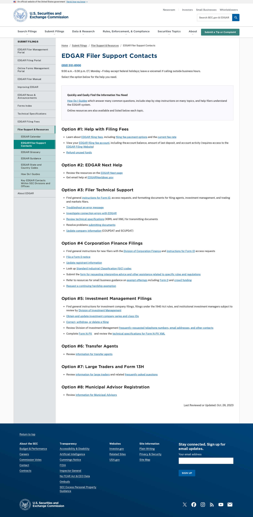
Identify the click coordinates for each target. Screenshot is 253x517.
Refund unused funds (79, 152)
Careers (24, 454)
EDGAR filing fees (92, 137)
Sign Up (187, 473)
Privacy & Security (150, 454)
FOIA (63, 465)
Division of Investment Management (100, 310)
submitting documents (102, 225)
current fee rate (167, 137)
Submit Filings (79, 45)
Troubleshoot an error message (85, 207)
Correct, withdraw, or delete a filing (87, 322)
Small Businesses (206, 9)
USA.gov (114, 459)
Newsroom (169, 9)
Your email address (190, 454)
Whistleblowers (229, 9)
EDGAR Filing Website (79, 146)
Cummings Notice (70, 459)
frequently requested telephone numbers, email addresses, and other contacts (166, 327)
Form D (164, 280)
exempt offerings (137, 280)
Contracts (25, 470)
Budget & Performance (33, 448)
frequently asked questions (141, 374)
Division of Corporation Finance (142, 251)
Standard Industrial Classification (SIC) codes (103, 268)
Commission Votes (30, 459)
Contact (24, 465)
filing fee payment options (131, 137)
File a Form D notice (78, 257)
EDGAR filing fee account (94, 142)
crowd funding (183, 280)
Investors (187, 9)
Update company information (83, 230)
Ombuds (65, 481)
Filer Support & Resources (105, 45)
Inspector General (70, 470)
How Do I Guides (77, 100)
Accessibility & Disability (75, 448)
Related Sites (117, 454)
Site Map (144, 459)
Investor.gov (116, 448)
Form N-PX (85, 333)
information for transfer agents (94, 354)
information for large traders (93, 374)
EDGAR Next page (112, 172)
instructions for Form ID (96, 197)
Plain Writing (147, 448)
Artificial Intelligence (72, 454)
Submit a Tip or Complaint (220, 32)
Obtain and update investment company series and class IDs (102, 316)
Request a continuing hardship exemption (91, 286)
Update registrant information (84, 262)
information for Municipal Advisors (96, 394)
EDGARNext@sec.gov (100, 177)
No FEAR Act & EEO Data (75, 476)
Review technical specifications (85, 219)
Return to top (27, 434)
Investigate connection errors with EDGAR (91, 213)
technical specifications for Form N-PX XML (138, 333)
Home (64, 45)
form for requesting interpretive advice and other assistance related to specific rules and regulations (140, 274)
